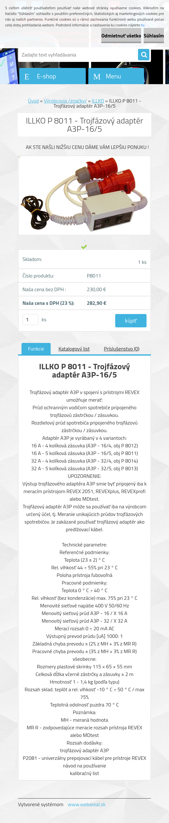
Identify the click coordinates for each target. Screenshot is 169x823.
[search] (143, 55)
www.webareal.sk (87, 804)
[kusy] (30, 319)
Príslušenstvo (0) (121, 348)
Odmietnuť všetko (121, 35)
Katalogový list (74, 348)
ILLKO (98, 100)
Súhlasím (154, 35)
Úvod (33, 100)
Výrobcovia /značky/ (65, 100)
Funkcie (36, 348)
